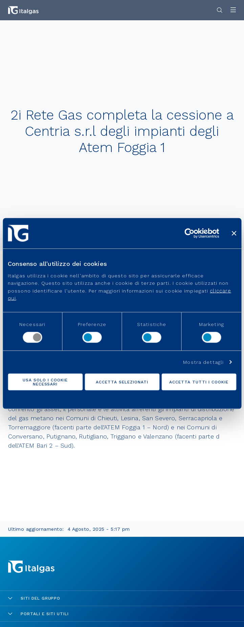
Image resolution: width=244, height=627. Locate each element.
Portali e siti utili (38, 613)
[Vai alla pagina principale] (23, 10)
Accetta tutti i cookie (198, 382)
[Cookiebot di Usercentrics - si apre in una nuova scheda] (189, 233)
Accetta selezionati (122, 382)
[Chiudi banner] (233, 233)
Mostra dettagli (203, 362)
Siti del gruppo (34, 598)
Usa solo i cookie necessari (45, 382)
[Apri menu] (233, 10)
